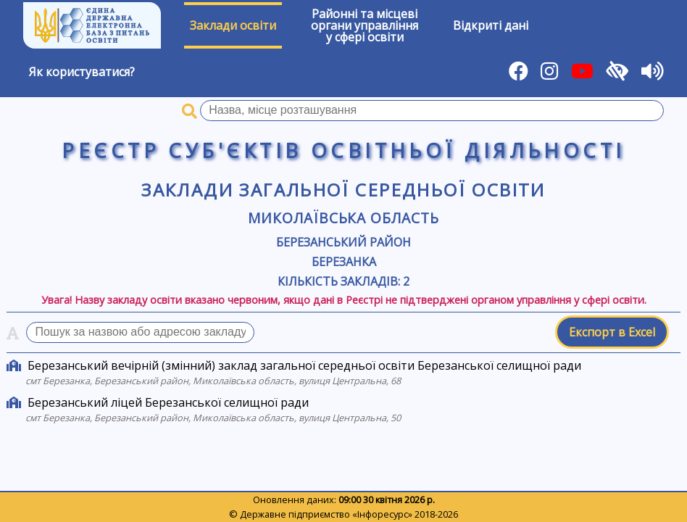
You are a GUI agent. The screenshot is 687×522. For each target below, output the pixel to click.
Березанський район (343, 242)
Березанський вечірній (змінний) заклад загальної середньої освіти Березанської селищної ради (304, 365)
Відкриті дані (490, 25)
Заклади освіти (233, 25)
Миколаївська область (343, 218)
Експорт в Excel (612, 332)
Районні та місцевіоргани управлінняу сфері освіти (364, 25)
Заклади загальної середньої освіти (343, 190)
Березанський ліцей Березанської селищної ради (168, 402)
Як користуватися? (82, 72)
